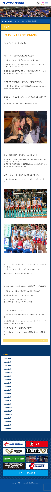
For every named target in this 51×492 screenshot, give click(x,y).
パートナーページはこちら (25, 473)
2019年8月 (8, 421)
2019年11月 (8, 411)
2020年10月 (8, 372)
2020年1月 (8, 404)
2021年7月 (8, 362)
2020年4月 (8, 393)
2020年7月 (8, 383)
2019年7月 (8, 425)
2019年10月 (8, 414)
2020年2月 (8, 400)
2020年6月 (8, 386)
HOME (4, 21)
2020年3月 (8, 397)
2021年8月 (8, 358)
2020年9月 (8, 376)
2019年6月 (8, 428)
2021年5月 (8, 369)
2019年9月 (8, 418)
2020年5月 (8, 390)
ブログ (10, 21)
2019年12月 (8, 407)
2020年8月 (8, 379)
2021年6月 (8, 365)
